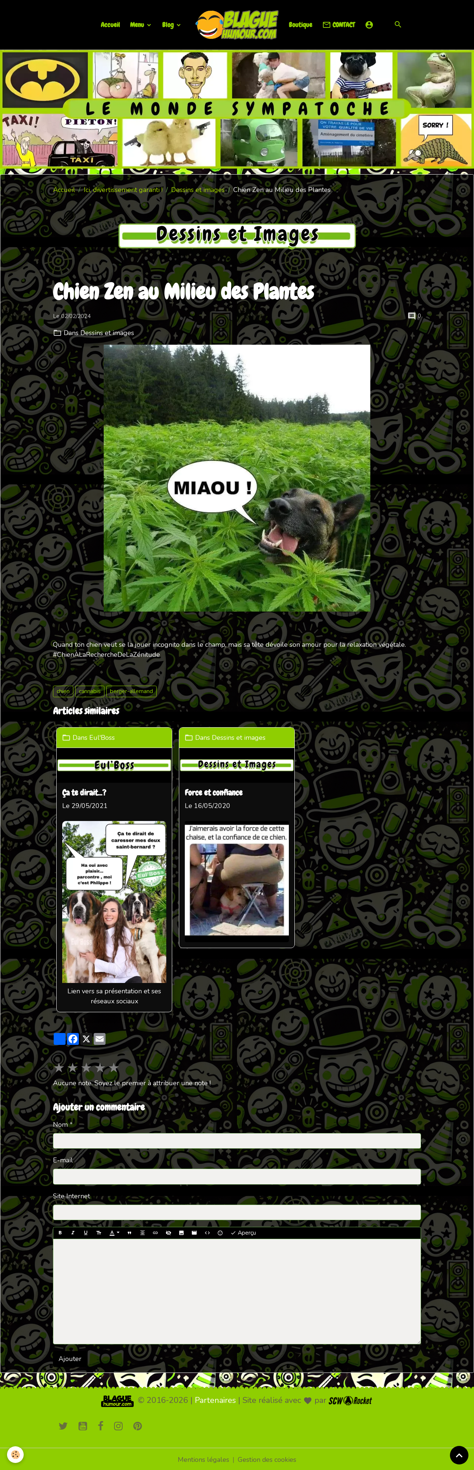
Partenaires (215, 1398)
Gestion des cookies (267, 1458)
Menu (138, 24)
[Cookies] (15, 1454)
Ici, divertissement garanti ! (123, 189)
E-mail (63, 1159)
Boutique (300, 24)
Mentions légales (203, 1458)
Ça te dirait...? (85, 793)
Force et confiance (214, 793)
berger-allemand (131, 691)
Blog (168, 24)
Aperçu (243, 1231)
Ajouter (70, 1357)
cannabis (90, 691)
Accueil (110, 24)
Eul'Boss (102, 737)
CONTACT (338, 25)
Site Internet (71, 1194)
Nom (60, 1123)
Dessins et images (198, 189)
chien (63, 691)
